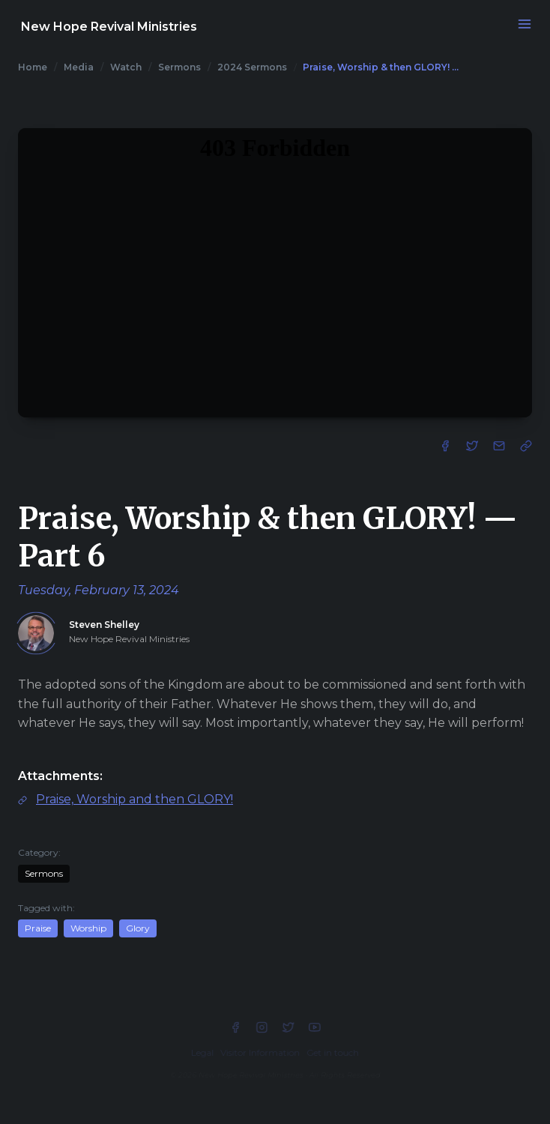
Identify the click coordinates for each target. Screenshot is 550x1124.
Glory (138, 928)
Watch (126, 67)
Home (32, 67)
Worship (88, 928)
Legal (202, 1052)
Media (79, 67)
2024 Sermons (252, 67)
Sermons (179, 67)
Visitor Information (260, 1052)
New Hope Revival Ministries (109, 26)
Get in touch (332, 1052)
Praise (38, 928)
